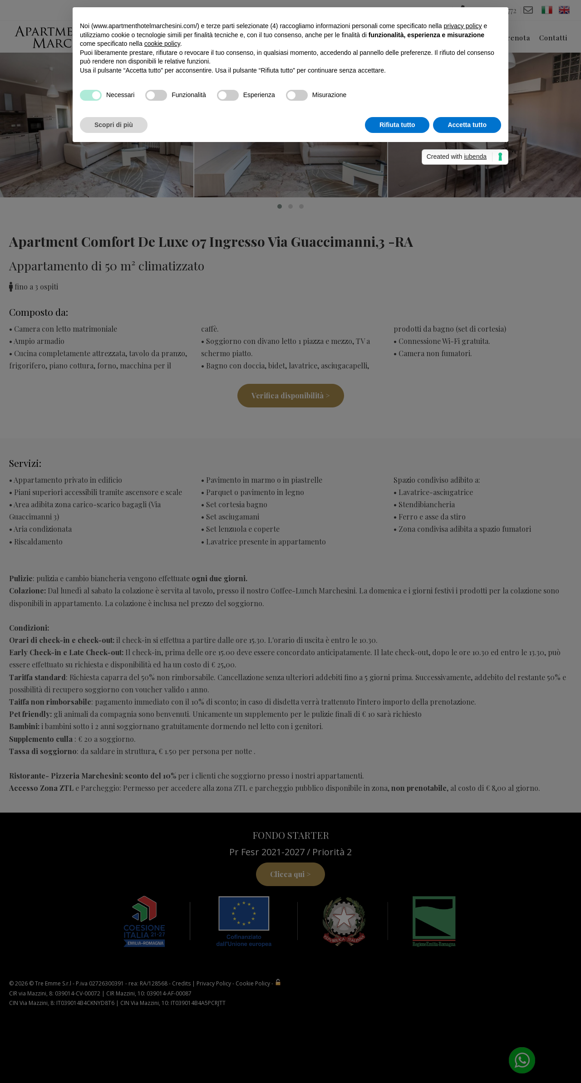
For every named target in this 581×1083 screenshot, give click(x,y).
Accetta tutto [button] (467, 124)
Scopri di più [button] (113, 124)
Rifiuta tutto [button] (397, 124)
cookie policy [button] (162, 43)
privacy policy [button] (462, 25)
